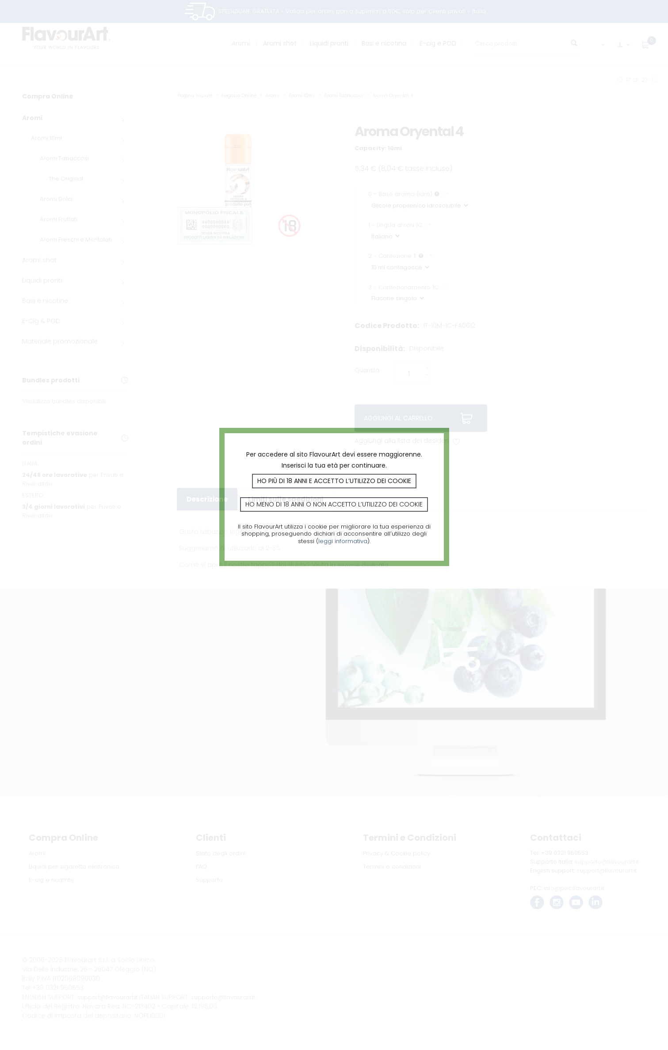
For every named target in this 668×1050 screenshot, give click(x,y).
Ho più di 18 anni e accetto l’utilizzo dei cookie (334, 480)
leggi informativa (342, 541)
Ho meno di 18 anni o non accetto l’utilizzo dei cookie (334, 504)
